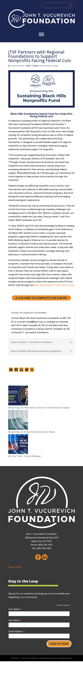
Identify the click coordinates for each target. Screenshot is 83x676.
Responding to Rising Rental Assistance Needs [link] (31, 431)
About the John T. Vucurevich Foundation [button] (31, 342)
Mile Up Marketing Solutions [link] (62, 658)
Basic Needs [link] (45, 65)
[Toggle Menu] (41, 34)
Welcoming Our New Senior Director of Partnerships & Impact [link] (39, 407)
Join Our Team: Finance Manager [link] (24, 456)
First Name (15, 609)
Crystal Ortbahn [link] (17, 65)
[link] (41, 18)
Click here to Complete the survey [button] (41, 298)
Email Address (17, 631)
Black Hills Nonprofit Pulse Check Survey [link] (54, 285)
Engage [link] (55, 65)
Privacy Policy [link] (15, 567)
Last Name (15, 620)
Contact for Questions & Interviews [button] (29, 313)
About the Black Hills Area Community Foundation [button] (36, 351)
